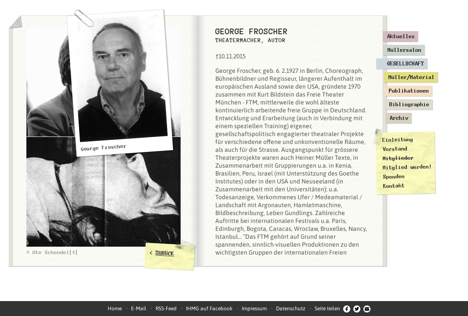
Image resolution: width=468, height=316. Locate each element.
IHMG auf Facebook (209, 308)
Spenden (393, 176)
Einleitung (397, 139)
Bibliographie (409, 104)
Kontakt (394, 186)
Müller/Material (411, 77)
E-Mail (138, 308)
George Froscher (103, 147)
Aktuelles (401, 36)
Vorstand (394, 149)
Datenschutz (290, 308)
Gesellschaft (405, 64)
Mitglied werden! (407, 167)
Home (115, 308)
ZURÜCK (165, 253)
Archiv (399, 118)
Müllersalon (404, 50)
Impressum (254, 308)
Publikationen (409, 91)
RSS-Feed (166, 308)
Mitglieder (398, 158)
